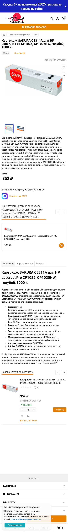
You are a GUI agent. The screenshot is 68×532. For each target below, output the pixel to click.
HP (35, 34)
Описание (8, 291)
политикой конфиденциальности (26, 519)
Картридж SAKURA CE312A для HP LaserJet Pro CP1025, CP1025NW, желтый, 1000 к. (30, 266)
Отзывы (40, 291)
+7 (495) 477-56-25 (35, 218)
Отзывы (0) (19, 53)
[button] (64, 240)
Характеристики (25, 291)
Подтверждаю (15, 525)
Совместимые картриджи (19, 34)
